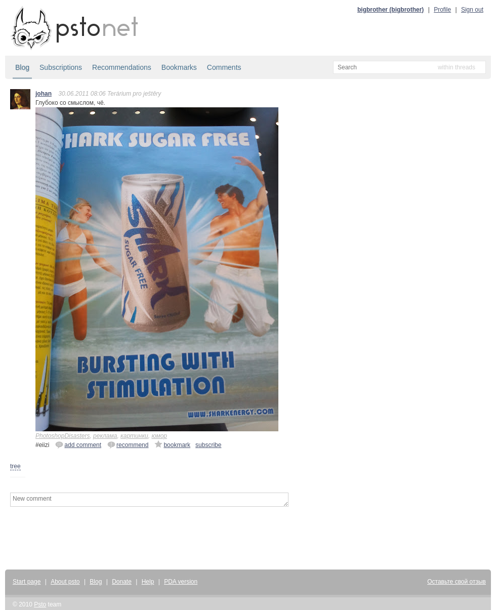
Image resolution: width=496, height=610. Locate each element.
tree (15, 466)
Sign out (472, 9)
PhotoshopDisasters (62, 435)
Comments (224, 67)
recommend (127, 444)
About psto (65, 581)
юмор (159, 435)
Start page (26, 581)
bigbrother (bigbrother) (390, 9)
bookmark (172, 444)
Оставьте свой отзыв (456, 581)
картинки (134, 435)
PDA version (180, 581)
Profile (442, 9)
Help (148, 581)
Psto (40, 604)
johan (43, 93)
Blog (22, 67)
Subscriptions (60, 67)
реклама (105, 435)
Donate (122, 581)
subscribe (208, 445)
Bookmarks (179, 67)
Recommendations (121, 67)
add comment (78, 444)
